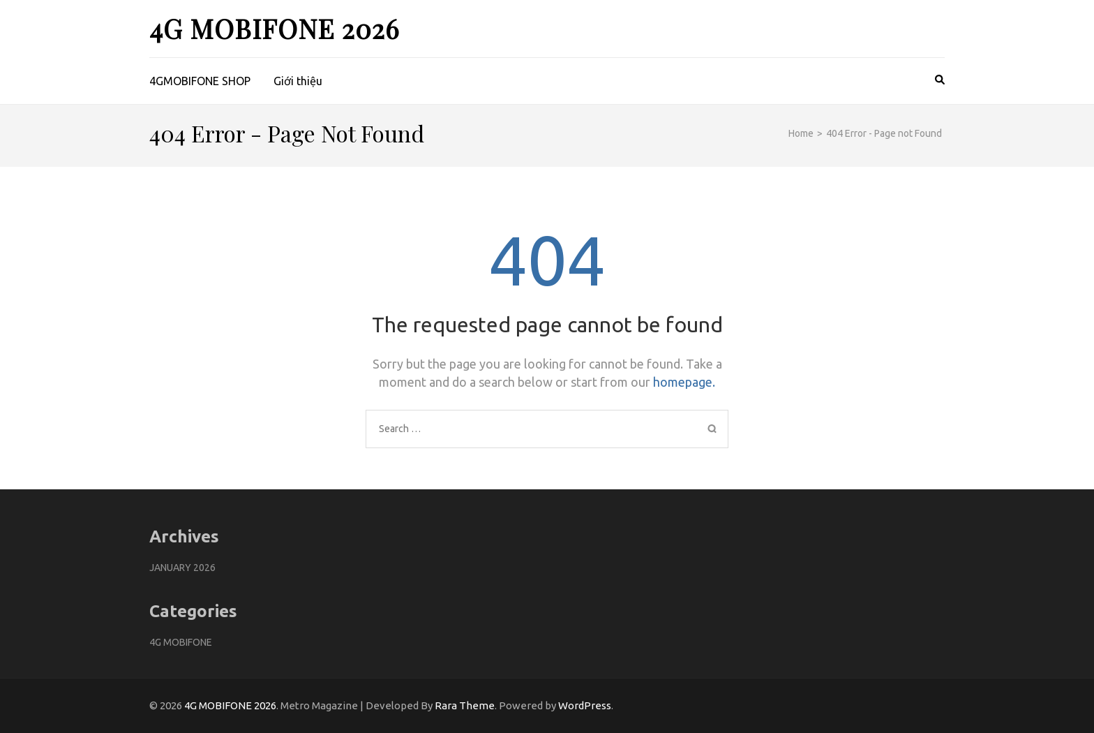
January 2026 (182, 567)
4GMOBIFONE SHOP (199, 81)
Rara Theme (465, 705)
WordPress (584, 705)
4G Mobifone (180, 642)
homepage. (684, 382)
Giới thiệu (298, 81)
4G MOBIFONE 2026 (274, 28)
